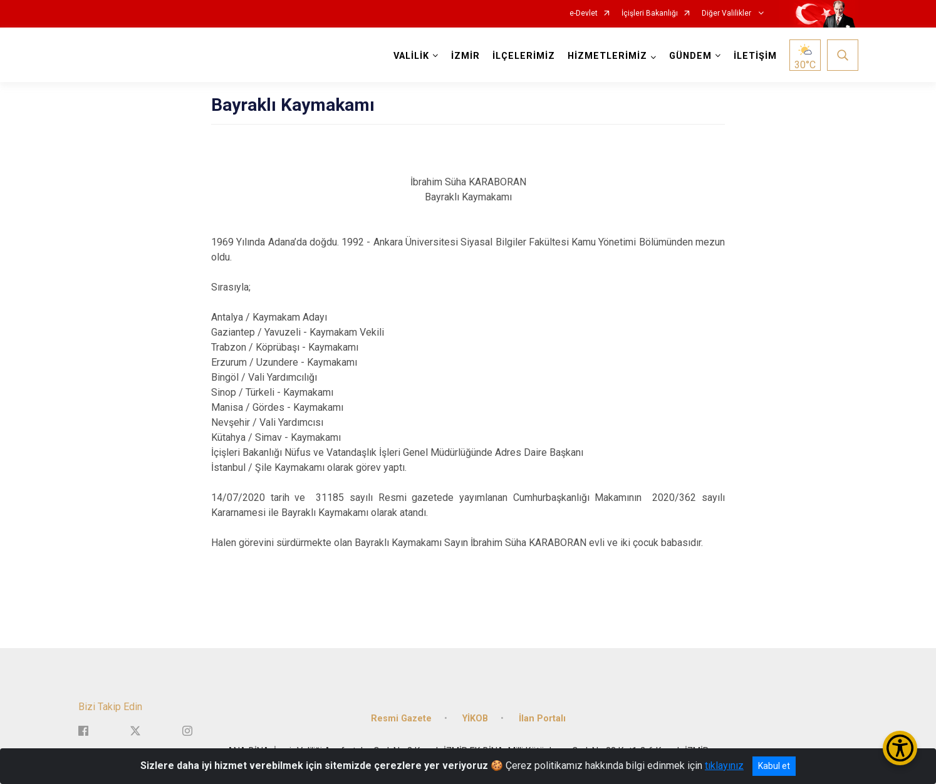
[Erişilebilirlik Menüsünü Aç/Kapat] (900, 748)
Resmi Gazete (401, 718)
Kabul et (774, 766)
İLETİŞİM (755, 56)
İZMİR (465, 56)
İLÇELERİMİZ (523, 56)
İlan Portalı (542, 718)
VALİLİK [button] (411, 56)
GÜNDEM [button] (690, 56)
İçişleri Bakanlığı (649, 13)
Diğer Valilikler (727, 13)
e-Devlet (583, 13)
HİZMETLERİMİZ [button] (607, 56)
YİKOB (475, 718)
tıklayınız (724, 765)
